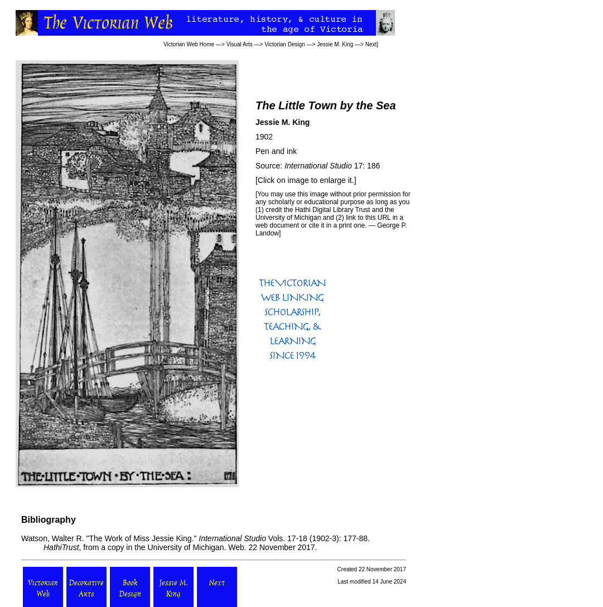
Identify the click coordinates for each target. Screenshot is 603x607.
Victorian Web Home (188, 44)
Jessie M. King (335, 44)
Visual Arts (239, 44)
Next (371, 44)
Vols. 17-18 (253, 538)
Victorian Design (284, 44)
